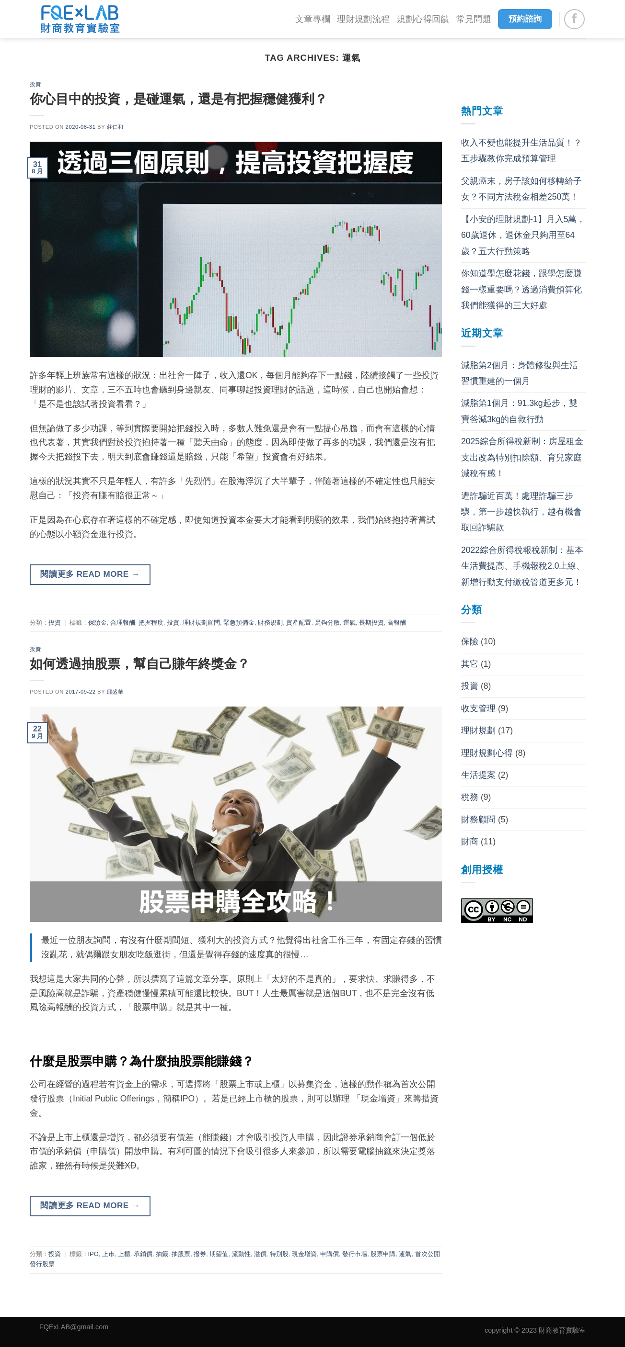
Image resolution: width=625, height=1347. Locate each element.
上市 (108, 1253)
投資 (35, 84)
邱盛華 (115, 692)
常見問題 (473, 19)
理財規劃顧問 (201, 622)
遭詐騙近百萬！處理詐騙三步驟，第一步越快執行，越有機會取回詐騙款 (521, 512)
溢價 (260, 1253)
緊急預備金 (239, 622)
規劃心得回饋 (423, 19)
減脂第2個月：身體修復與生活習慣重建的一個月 (519, 373)
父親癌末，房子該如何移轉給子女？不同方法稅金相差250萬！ (521, 189)
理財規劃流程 (363, 19)
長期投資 (371, 622)
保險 (469, 641)
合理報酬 (122, 622)
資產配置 (298, 622)
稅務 (469, 797)
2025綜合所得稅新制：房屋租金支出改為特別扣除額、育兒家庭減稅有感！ (522, 457)
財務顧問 (478, 819)
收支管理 (478, 708)
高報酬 (396, 622)
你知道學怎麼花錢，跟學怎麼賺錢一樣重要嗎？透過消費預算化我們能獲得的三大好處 (521, 289)
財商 (469, 841)
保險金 (97, 622)
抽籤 (162, 1253)
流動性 (241, 1253)
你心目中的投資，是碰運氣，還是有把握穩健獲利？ (178, 98)
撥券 (200, 1253)
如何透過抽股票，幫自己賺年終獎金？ (140, 663)
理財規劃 (478, 730)
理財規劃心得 (487, 753)
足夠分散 (327, 622)
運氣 (349, 622)
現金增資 (304, 1253)
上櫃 (124, 1253)
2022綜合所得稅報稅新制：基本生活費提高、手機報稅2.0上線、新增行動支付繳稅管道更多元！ (523, 566)
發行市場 (354, 1253)
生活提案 (478, 775)
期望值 (218, 1253)
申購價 (329, 1253)
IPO (93, 1253)
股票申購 (382, 1253)
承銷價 (143, 1253)
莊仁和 (115, 127)
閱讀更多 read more (89, 574)
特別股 (279, 1253)
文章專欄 (312, 19)
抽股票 (181, 1253)
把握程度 (151, 622)
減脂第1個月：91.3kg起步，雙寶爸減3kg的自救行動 (519, 411)
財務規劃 (270, 622)
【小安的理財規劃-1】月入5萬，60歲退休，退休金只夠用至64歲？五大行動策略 (523, 235)
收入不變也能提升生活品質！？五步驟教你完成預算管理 (521, 150)
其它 (469, 664)
